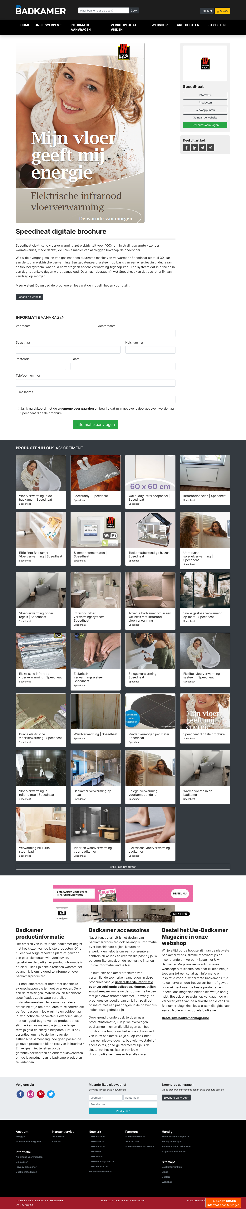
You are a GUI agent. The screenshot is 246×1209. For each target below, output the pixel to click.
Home (25, 25)
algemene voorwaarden (76, 408)
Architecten (188, 25)
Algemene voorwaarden (29, 1156)
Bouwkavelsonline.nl (100, 1171)
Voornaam (23, 326)
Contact (56, 1141)
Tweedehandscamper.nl (175, 1136)
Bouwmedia (56, 1200)
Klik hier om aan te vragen (223, 1203)
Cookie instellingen (26, 1171)
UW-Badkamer (97, 1136)
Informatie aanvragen (81, 27)
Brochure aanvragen (176, 1097)
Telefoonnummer (28, 375)
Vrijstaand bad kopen (174, 1151)
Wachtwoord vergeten (28, 1141)
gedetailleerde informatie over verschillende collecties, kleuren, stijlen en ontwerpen (122, 986)
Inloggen (20, 1136)
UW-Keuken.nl (97, 1146)
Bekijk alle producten (123, 866)
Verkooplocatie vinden (125, 27)
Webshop (160, 25)
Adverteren (58, 1136)
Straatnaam (24, 342)
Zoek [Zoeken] (134, 10)
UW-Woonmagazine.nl (101, 1161)
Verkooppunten (205, 110)
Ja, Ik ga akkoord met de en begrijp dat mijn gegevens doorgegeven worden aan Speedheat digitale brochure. (97, 411)
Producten (205, 102)
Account (207, 10)
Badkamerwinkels (172, 1166)
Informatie (205, 95)
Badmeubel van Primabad (176, 1146)
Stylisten (217, 25)
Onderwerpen (47, 25)
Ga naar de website (205, 117)
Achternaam (107, 326)
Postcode (23, 359)
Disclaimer (22, 1161)
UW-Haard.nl (96, 1141)
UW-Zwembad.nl (98, 1166)
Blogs (165, 1171)
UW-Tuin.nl (95, 1151)
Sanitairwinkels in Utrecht (139, 1146)
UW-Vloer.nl (95, 1156)
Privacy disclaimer (26, 1166)
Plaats (75, 359)
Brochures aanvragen (205, 125)
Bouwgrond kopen (172, 1141)
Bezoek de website (29, 296)
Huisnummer (134, 342)
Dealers (166, 1176)
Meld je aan (123, 1111)
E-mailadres (24, 392)
